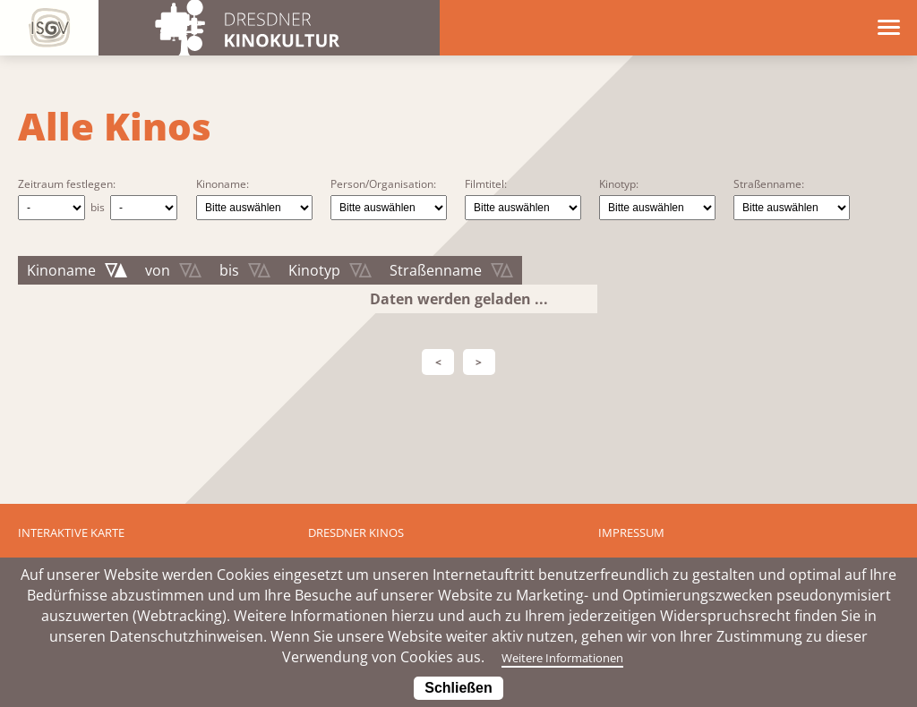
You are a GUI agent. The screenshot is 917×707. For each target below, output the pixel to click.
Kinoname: (222, 184)
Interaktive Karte (71, 532)
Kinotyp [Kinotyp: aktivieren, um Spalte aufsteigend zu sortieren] (314, 270)
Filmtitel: (486, 184)
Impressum (631, 532)
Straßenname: (768, 184)
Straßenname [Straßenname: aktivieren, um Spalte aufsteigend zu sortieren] (436, 270)
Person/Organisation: (383, 184)
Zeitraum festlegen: (67, 184)
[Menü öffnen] (889, 26)
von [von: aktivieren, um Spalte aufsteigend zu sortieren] (157, 270)
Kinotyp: (618, 184)
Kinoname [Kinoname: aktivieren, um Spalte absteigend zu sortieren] (61, 270)
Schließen (458, 687)
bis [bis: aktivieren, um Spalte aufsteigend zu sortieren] (229, 270)
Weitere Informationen (561, 657)
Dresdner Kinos (356, 532)
